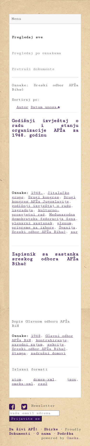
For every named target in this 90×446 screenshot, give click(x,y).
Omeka (73, 438)
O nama (43, 434)
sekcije (55, 344)
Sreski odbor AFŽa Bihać (39, 232)
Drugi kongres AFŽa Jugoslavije (44, 199)
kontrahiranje (51, 340)
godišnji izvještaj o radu (41, 206)
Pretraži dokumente (33, 69)
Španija (67, 227)
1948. (37, 193)
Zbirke (51, 429)
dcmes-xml (43, 379)
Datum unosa (44, 107)
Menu (16, 19)
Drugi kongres (43, 197)
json (71, 379)
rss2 (43, 384)
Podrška (65, 434)
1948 (36, 336)
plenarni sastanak (32, 223)
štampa (19, 353)
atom (16, 379)
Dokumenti (19, 434)
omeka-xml (22, 384)
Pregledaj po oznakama (36, 53)
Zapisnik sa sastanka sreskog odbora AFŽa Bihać (45, 258)
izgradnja (22, 210)
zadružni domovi (48, 353)
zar (74, 232)
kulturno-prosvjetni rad (35, 212)
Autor (22, 107)
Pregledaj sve (27, 37)
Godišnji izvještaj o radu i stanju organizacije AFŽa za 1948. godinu (45, 128)
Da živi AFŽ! (23, 429)
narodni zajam (27, 344)
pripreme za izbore (33, 227)
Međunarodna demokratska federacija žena (44, 216)
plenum (64, 223)
